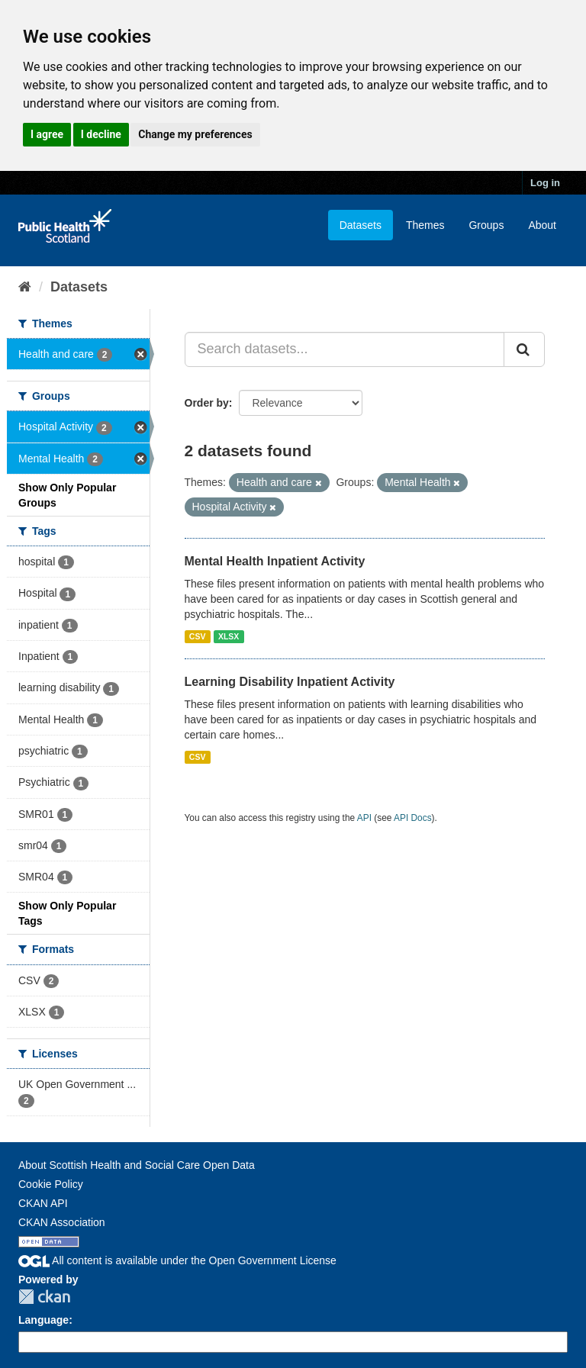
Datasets (361, 225)
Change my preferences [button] (195, 134)
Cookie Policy (50, 1184)
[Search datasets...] (345, 349)
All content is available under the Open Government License (177, 1260)
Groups (486, 225)
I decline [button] (101, 134)
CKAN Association (61, 1222)
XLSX (228, 636)
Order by (207, 403)
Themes (425, 225)
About (542, 225)
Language (43, 1320)
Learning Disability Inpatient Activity (290, 681)
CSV (197, 636)
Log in (545, 182)
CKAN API (43, 1203)
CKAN (44, 1297)
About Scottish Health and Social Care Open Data (136, 1165)
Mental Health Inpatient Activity (275, 561)
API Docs (413, 818)
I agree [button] (47, 134)
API (364, 818)
